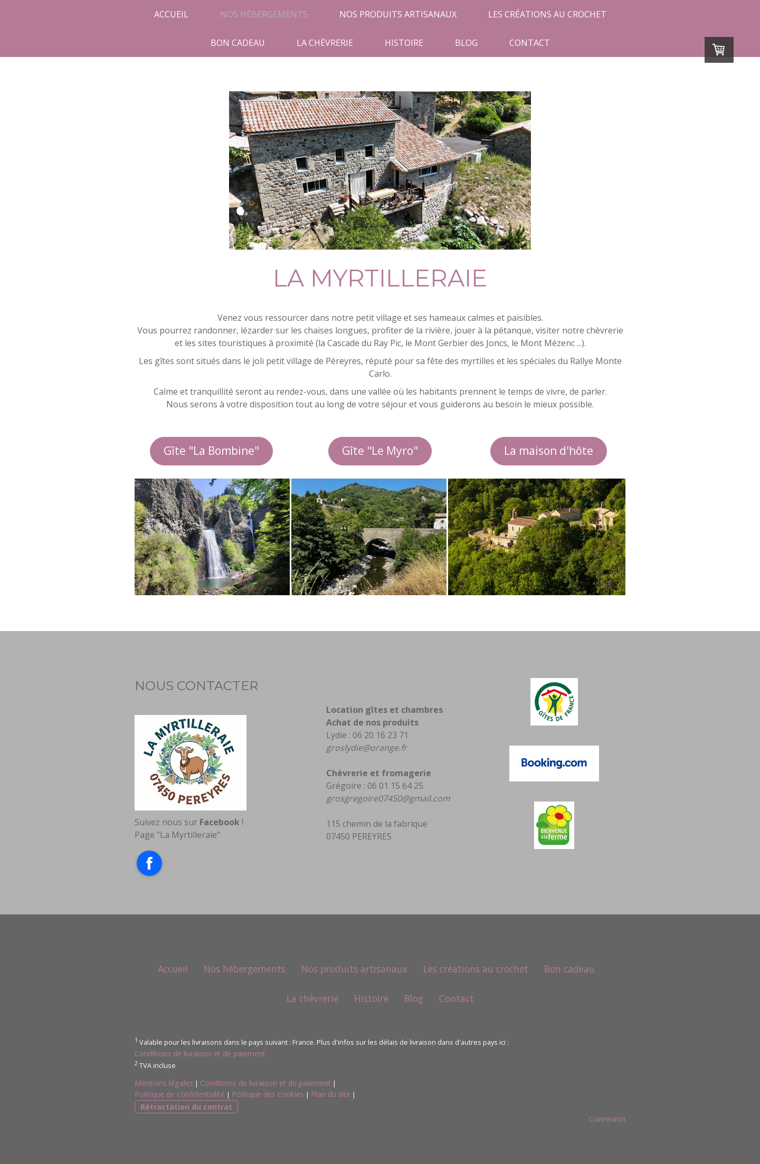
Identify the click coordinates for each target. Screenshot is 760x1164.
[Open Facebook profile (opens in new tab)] (149, 863)
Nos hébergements (264, 14)
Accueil (171, 14)
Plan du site (330, 1094)
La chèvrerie (325, 43)
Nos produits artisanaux (398, 14)
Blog (466, 43)
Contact (529, 43)
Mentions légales (164, 1083)
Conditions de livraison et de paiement (200, 1053)
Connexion (607, 1119)
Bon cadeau (238, 43)
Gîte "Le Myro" (380, 450)
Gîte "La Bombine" (211, 450)
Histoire (404, 43)
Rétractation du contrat (186, 1107)
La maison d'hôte (548, 450)
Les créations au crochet (547, 14)
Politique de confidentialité (180, 1094)
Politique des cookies (268, 1094)
